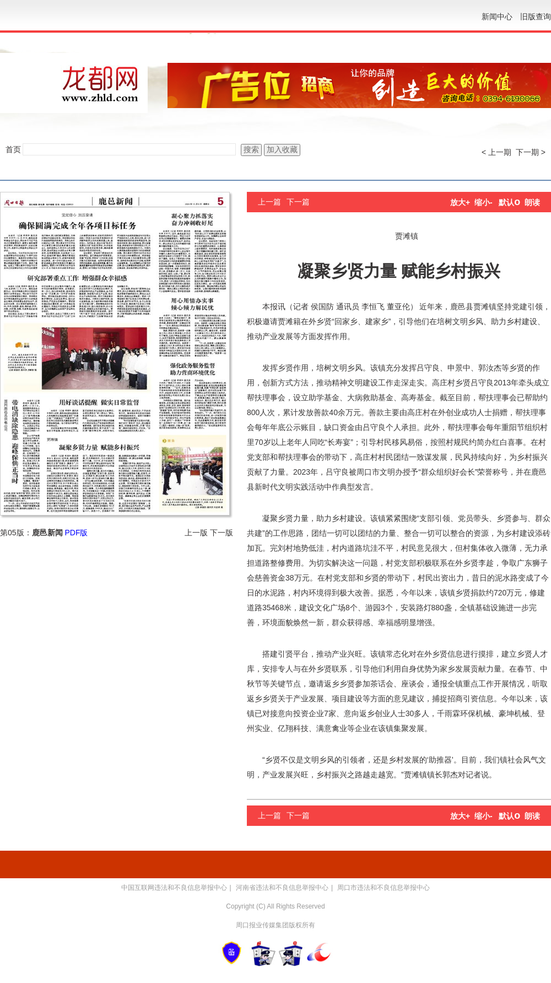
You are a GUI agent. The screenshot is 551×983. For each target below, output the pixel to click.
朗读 (532, 202)
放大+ (460, 202)
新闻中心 (497, 16)
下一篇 (298, 201)
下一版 (221, 532)
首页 (13, 149)
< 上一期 (496, 152)
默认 (509, 202)
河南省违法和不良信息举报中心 (282, 887)
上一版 (196, 532)
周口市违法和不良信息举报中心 (383, 887)
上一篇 (269, 201)
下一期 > (530, 152)
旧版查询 (535, 16)
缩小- (483, 202)
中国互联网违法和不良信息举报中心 (174, 887)
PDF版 (76, 532)
